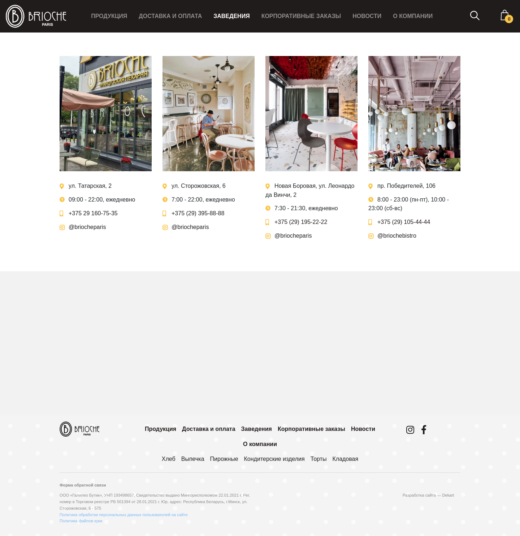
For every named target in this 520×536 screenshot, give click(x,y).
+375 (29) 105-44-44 (403, 222)
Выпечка (192, 459)
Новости (366, 16)
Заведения (231, 16)
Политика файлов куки (81, 521)
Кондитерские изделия (274, 459)
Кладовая (345, 459)
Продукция (108, 16)
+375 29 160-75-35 (93, 213)
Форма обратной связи (83, 485)
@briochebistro (396, 236)
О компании (412, 16)
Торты (319, 459)
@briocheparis (87, 227)
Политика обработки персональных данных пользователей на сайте (124, 515)
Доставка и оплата (170, 16)
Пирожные (224, 459)
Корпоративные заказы (301, 16)
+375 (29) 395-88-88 (198, 213)
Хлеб (169, 459)
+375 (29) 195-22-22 (300, 222)
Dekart (448, 495)
